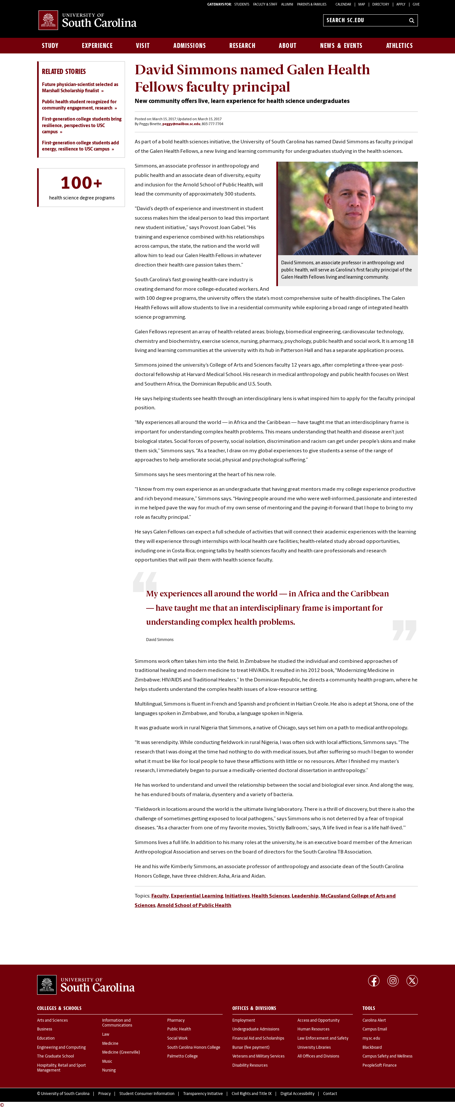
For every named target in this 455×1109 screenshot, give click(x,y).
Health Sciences (271, 896)
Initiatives (237, 896)
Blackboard (372, 1048)
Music (107, 1062)
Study (50, 46)
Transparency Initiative (203, 1094)
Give (416, 5)
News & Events (341, 46)
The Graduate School (55, 1056)
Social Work (177, 1039)
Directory (380, 5)
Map (361, 5)
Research (242, 46)
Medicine (110, 1044)
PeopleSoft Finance (380, 1066)
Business (44, 1029)
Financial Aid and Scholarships (258, 1039)
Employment (243, 1021)
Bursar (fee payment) (250, 1048)
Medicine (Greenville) (121, 1053)
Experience (97, 46)
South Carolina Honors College (193, 1048)
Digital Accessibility (297, 1094)
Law (105, 1035)
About (288, 46)
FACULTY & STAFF (265, 5)
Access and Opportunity (318, 1021)
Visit (143, 46)
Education (46, 1039)
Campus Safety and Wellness (387, 1056)
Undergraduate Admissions (255, 1029)
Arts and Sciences (52, 1021)
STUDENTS (242, 5)
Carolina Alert (374, 1021)
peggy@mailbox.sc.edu (181, 124)
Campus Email (375, 1029)
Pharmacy (176, 1021)
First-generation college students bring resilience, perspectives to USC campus (81, 126)
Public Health (179, 1029)
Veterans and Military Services (258, 1056)
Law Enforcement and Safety (322, 1039)
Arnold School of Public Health (194, 905)
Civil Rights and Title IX (252, 1094)
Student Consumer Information (146, 1094)
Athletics (399, 46)
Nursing (109, 1071)
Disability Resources (250, 1066)
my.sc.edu (371, 1039)
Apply (401, 5)
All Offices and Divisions (318, 1056)
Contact (330, 1094)
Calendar (343, 5)
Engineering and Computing (61, 1048)
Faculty (160, 896)
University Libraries (314, 1048)
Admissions (189, 46)
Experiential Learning (197, 896)
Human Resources (313, 1029)
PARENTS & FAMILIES (311, 5)
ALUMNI (287, 5)
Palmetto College (182, 1056)
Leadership (305, 896)
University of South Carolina (65, 1094)
